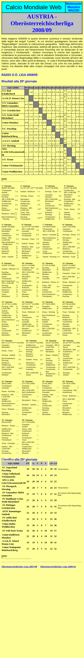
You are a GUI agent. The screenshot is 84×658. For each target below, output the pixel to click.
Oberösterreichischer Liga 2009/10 (58, 566)
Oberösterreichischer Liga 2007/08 (19, 566)
